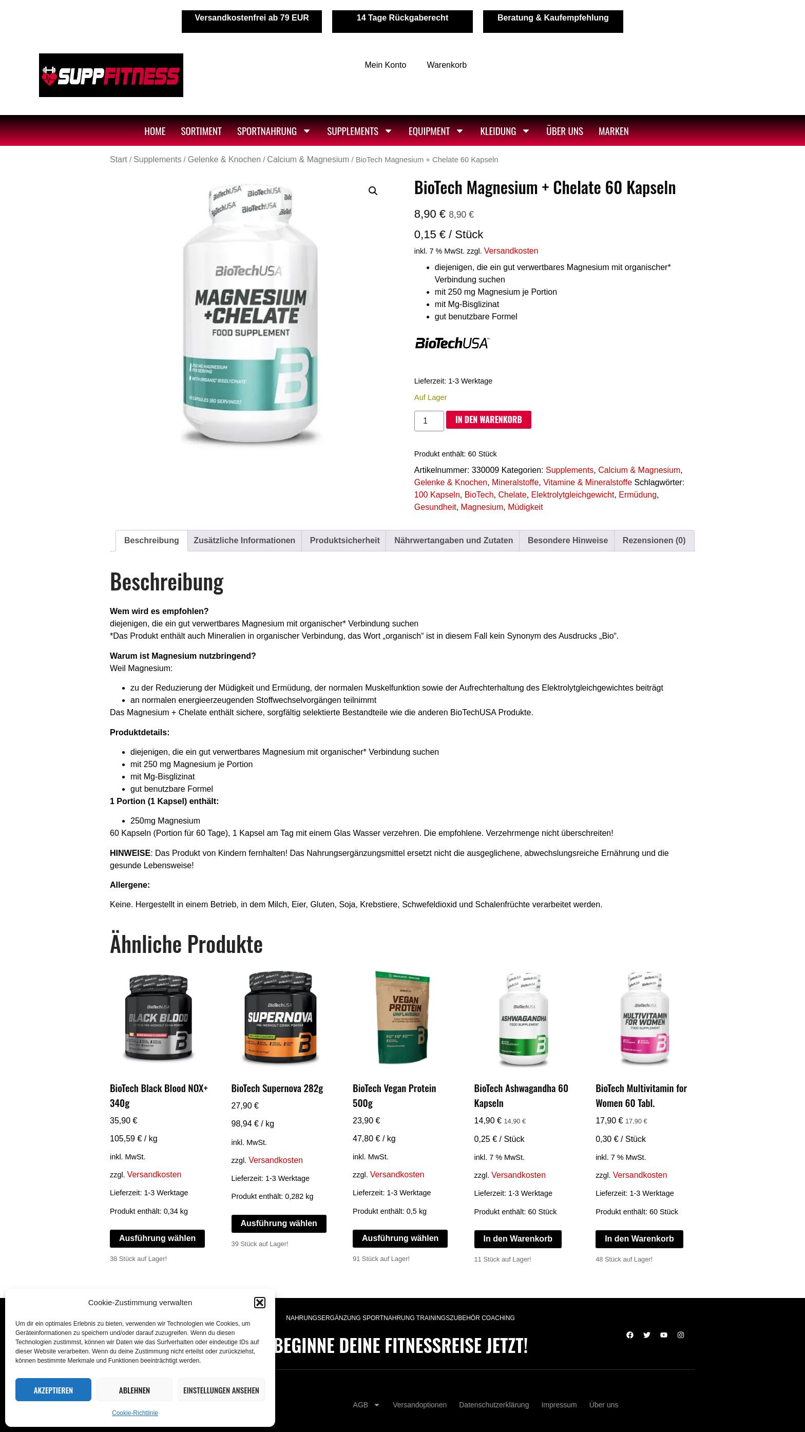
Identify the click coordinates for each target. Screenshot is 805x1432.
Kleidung (505, 131)
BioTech (479, 494)
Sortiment (201, 130)
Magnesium (482, 507)
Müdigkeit (525, 507)
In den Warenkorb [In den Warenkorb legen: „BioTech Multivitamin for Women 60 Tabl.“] (639, 1238)
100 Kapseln (437, 494)
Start (118, 159)
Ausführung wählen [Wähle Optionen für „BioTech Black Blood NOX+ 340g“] (157, 1238)
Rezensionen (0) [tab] (654, 540)
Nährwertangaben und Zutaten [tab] (453, 540)
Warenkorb (447, 65)
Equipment (437, 131)
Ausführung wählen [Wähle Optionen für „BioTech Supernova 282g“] (279, 1223)
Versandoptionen (420, 1405)
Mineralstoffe (515, 482)
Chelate (512, 494)
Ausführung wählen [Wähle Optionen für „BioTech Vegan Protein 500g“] (400, 1238)
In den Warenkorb (488, 419)
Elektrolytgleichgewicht (573, 494)
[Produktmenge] (429, 421)
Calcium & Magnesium (308, 159)
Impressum (559, 1405)
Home (154, 130)
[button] (260, 1302)
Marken (614, 130)
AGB (367, 1405)
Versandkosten (511, 250)
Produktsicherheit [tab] (345, 540)
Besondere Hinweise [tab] (568, 540)
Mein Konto (385, 65)
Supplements (360, 131)
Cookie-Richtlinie (135, 1413)
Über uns (564, 130)
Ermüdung (638, 494)
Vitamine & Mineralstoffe (587, 482)
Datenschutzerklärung (494, 1405)
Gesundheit (435, 507)
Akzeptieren (53, 1390)
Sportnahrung (274, 131)
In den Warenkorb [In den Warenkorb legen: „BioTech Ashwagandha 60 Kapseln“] (518, 1238)
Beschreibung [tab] (151, 540)
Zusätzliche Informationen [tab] (244, 540)
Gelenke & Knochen (224, 159)
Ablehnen (134, 1390)
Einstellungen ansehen (221, 1390)
